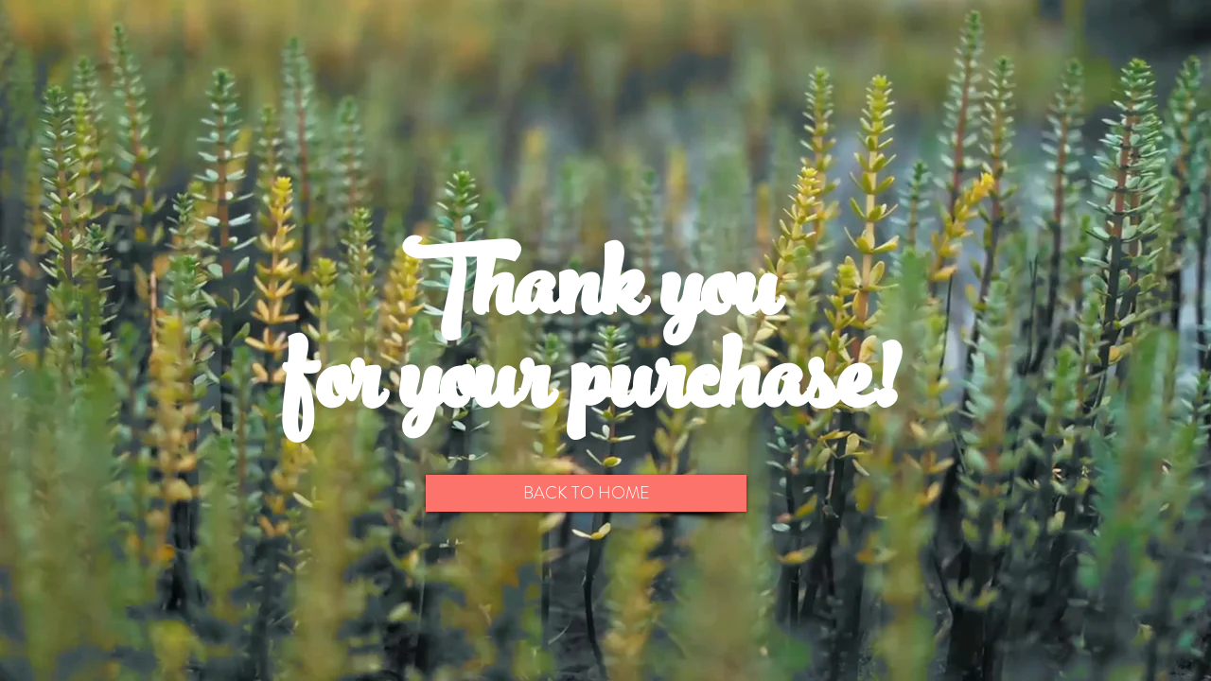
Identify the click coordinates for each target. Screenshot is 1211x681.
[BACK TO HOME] (586, 493)
